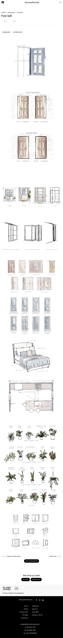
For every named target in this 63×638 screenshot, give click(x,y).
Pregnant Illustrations (5, 21)
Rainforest (13, 21)
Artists (3, 12)
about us (35, 609)
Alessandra (11, 12)
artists (26, 609)
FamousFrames (32, 2)
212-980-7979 (31, 630)
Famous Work (36, 579)
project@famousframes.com (30, 624)
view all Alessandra (31, 561)
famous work (23, 612)
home (26, 606)
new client (35, 612)
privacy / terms (37, 615)
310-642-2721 (31, 627)
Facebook (36, 600)
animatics (35, 606)
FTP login (25, 615)
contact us (24, 618)
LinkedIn (43, 600)
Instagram (40, 600)
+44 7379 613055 (31, 633)
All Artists (26, 579)
